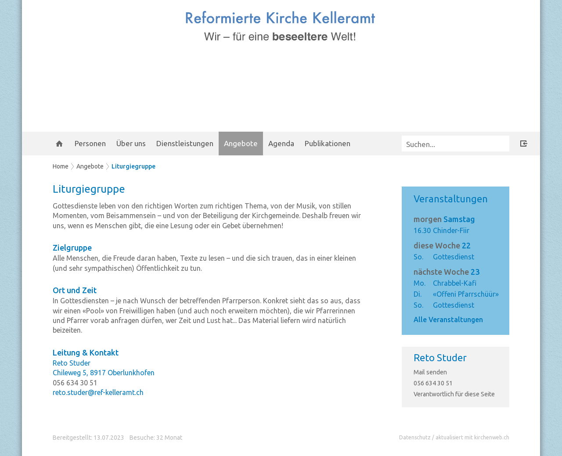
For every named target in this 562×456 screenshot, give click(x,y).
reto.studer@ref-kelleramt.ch (98, 392)
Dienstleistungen (184, 143)
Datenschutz (415, 437)
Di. (418, 294)
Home (60, 166)
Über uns (131, 143)
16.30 (422, 230)
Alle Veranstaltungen (448, 319)
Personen (90, 143)
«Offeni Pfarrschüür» (466, 294)
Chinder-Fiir (451, 230)
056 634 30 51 (433, 383)
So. (418, 257)
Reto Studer (440, 357)
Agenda (281, 143)
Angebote (241, 143)
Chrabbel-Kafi (454, 283)
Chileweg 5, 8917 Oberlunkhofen (104, 373)
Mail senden (430, 372)
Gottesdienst (453, 257)
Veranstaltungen (451, 198)
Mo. (419, 283)
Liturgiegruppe (133, 166)
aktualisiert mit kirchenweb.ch (472, 437)
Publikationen (327, 143)
